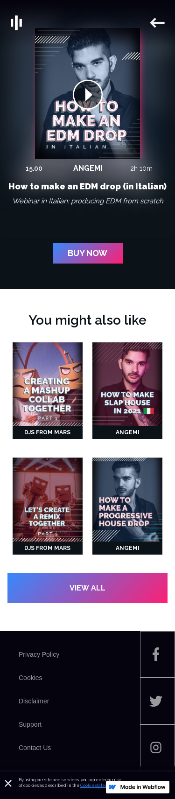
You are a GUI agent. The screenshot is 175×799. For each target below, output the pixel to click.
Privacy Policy (39, 654)
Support (30, 724)
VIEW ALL (87, 588)
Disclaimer (34, 701)
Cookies (30, 677)
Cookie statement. (98, 785)
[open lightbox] (87, 93)
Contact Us (35, 747)
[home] (78, 23)
